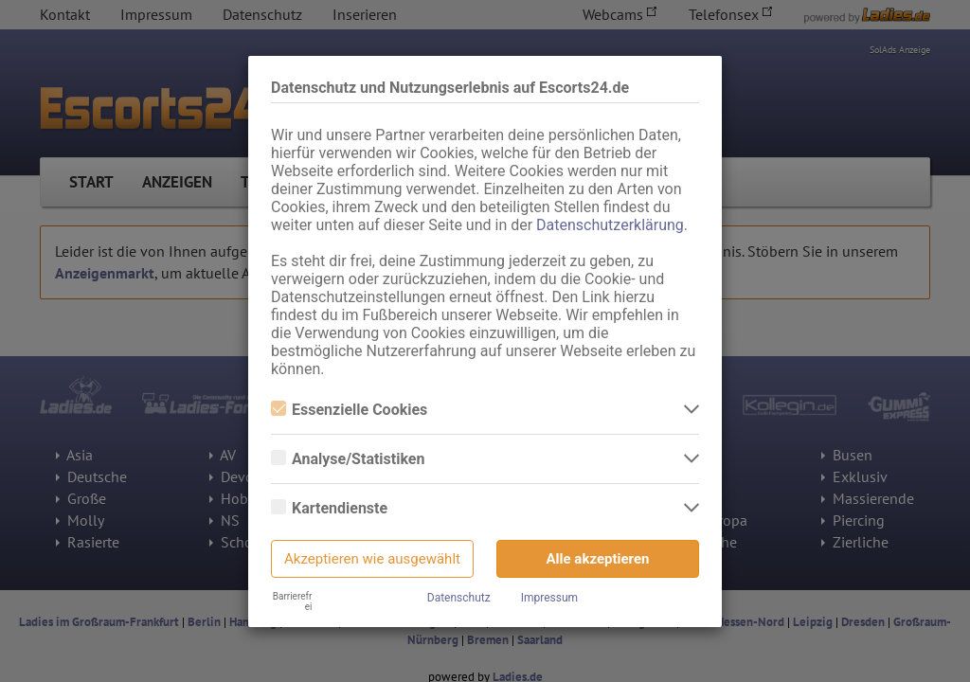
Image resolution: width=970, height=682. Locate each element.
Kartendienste (329, 508)
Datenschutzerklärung (610, 225)
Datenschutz (459, 597)
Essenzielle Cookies (349, 410)
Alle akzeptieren (598, 558)
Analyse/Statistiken (347, 459)
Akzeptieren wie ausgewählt (372, 558)
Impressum (549, 597)
